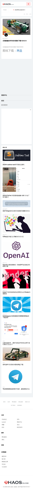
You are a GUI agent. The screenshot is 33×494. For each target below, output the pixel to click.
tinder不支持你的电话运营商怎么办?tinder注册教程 (16, 293)
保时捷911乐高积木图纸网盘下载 (13, 364)
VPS (18, 419)
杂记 (4, 162)
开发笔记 (4, 419)
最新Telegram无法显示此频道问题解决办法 (16, 211)
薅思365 (4, 456)
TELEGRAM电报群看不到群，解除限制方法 (16, 389)
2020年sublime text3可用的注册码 (13, 164)
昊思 (11, 487)
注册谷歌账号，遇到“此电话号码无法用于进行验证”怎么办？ (16, 343)
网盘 (19, 50)
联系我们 (20, 405)
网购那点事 (5, 461)
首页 (4, 401)
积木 (4, 362)
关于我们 (13, 405)
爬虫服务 (21, 401)
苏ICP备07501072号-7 (24, 487)
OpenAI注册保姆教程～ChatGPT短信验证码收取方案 (16, 265)
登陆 (27, 14)
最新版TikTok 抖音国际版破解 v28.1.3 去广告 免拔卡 (16, 196)
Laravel (4, 422)
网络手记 (5, 234)
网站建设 (14, 401)
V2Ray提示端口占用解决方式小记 (13, 236)
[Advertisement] (16, 76)
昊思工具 (27, 401)
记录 (9, 401)
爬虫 (3, 439)
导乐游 (3, 464)
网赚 (3, 424)
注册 (30, 14)
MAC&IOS (5, 209)
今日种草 (4, 467)
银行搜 (3, 459)
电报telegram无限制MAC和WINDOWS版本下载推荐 (16, 316)
